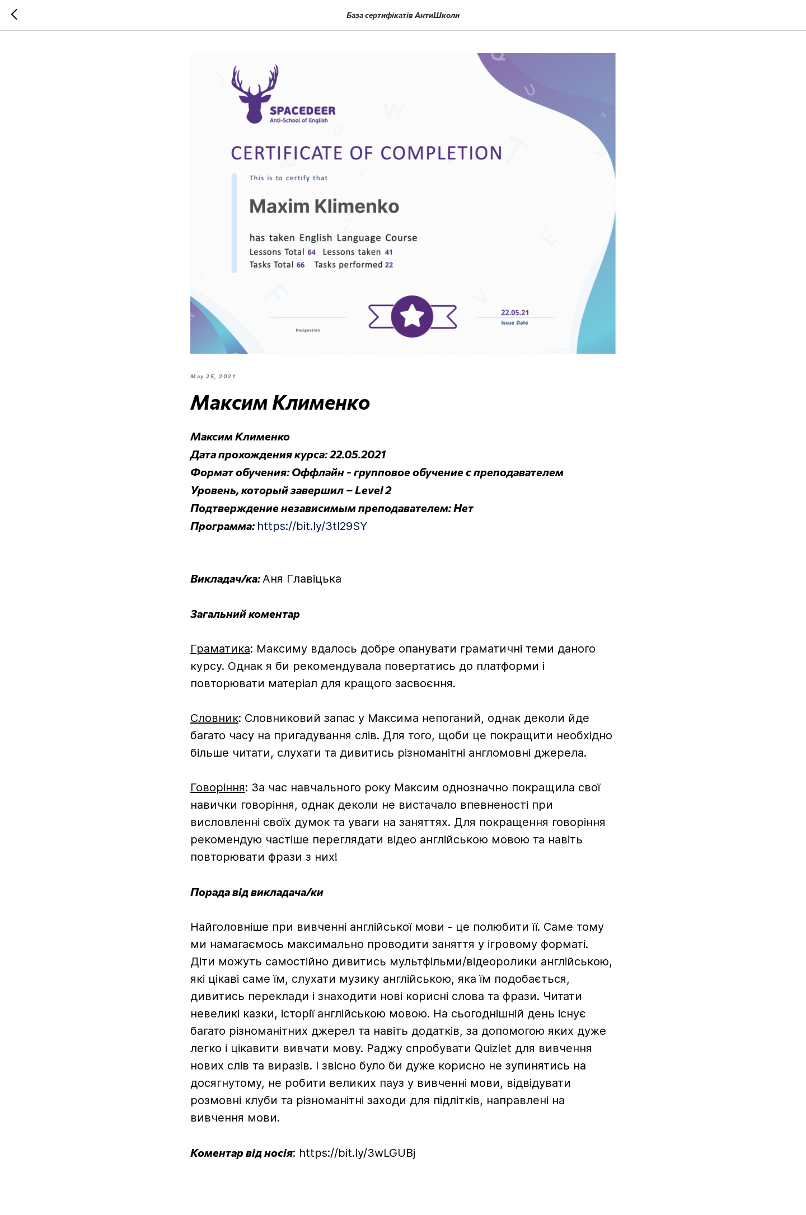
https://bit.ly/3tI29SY (312, 526)
